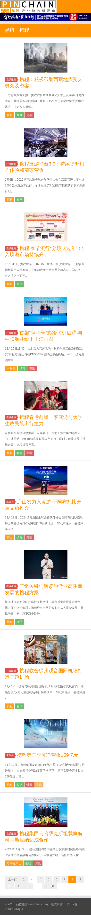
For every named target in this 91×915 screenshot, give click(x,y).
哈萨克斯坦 (14, 863)
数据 (19, 784)
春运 (19, 453)
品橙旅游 (28, 6)
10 (9, 886)
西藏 (19, 115)
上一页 (12, 879)
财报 (29, 784)
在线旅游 (11, 79)
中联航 (11, 368)
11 (19, 886)
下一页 (49, 886)
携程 (10, 115)
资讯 (29, 115)
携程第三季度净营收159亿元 (47, 755)
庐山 (10, 537)
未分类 (10, 501)
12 (28, 886)
